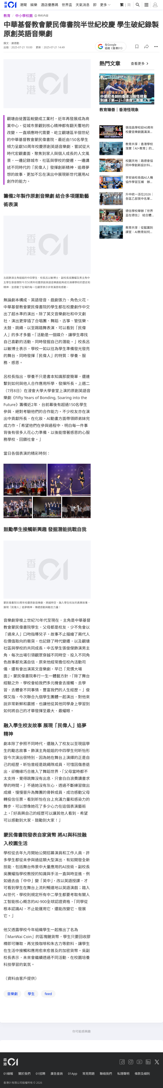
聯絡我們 (106, 1073)
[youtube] (139, 1061)
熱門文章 (109, 63)
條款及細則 (142, 1073)
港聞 (23, 4)
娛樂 (33, 4)
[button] (136, 46)
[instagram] (130, 1061)
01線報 (8, 1073)
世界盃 (67, 4)
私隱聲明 (123, 1073)
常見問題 (88, 1073)
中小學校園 (24, 15)
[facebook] (122, 1061)
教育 (6, 15)
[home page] (10, 5)
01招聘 (40, 1073)
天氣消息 (83, 4)
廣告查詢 (57, 1073)
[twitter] (157, 1061)
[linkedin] (148, 1061)
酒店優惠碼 (49, 4)
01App (72, 1073)
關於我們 (24, 1073)
